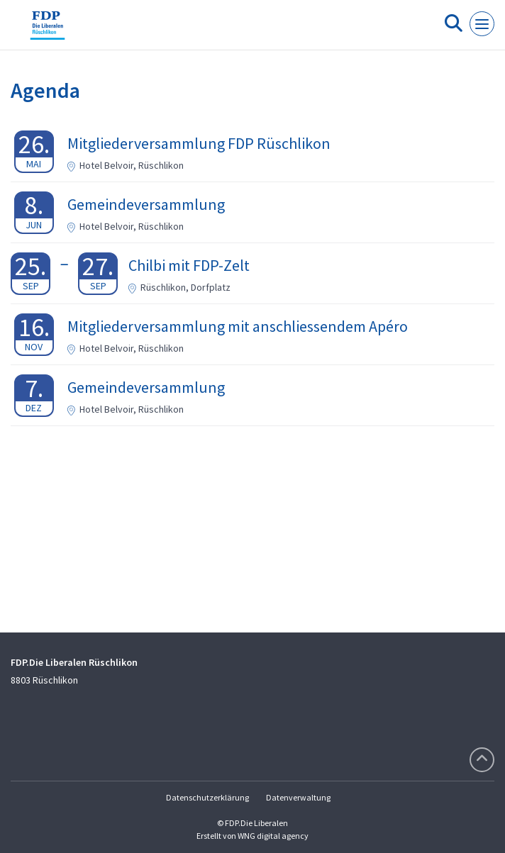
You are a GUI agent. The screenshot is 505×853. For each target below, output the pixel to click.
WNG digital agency (273, 835)
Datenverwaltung (298, 797)
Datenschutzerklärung (207, 797)
